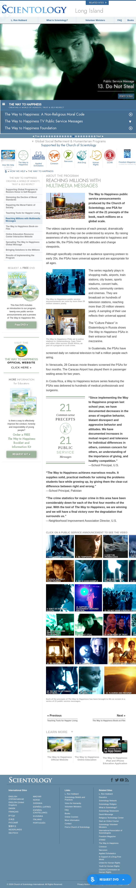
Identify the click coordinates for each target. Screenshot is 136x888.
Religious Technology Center (111, 818)
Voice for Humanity (73, 803)
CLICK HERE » (21, 367)
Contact (68, 823)
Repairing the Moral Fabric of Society (20, 206)
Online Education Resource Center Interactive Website (20, 235)
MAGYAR (37, 796)
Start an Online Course (109, 821)
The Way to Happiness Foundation (30, 128)
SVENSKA (37, 803)
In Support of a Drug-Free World (110, 858)
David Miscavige (106, 814)
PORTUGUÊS (39, 823)
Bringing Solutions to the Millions (23, 250)
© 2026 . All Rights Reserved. (35, 884)
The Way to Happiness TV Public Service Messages (44, 121)
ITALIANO (37, 819)
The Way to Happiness (23, 157)
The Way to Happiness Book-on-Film (22, 227)
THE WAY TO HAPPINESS (40, 171)
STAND (102, 840)
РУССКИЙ (13, 823)
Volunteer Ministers (95, 20)
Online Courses (71, 817)
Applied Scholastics (38, 157)
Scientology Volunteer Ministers (108, 825)
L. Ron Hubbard (19, 20)
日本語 (11, 819)
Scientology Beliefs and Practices (75, 798)
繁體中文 (12, 826)
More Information (72, 820)
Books (130, 20)
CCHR (110, 156)
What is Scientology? (57, 20)
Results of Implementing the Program (20, 256)
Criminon (54, 157)
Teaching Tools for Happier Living (23, 213)
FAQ (120, 20)
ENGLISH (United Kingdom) (16, 803)
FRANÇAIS (13, 812)
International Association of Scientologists (110, 831)
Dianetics (103, 797)
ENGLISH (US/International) (16, 797)
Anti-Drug (82, 156)
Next (98, 136)
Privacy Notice (83, 884)
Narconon (68, 155)
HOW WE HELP (18, 171)
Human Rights (96, 157)
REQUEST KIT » (21, 454)
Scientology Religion (108, 804)
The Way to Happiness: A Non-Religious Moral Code (44, 114)
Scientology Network (108, 801)
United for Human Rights (109, 863)
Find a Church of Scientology (77, 827)
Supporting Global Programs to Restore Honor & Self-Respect (22, 190)
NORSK (36, 800)
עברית (11, 815)
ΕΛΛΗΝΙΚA (38, 816)
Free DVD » (21, 325)
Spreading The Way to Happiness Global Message (22, 243)
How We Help (8, 165)
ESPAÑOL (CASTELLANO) (40, 811)
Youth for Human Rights (109, 866)
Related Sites (97, 2)
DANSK (11, 808)
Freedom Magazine (107, 836)
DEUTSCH (13, 833)
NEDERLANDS (15, 829)
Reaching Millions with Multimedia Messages (23, 219)
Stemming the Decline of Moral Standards (21, 198)
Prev (37, 136)
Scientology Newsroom (109, 811)
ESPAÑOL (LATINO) (42, 807)
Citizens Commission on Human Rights (109, 871)
